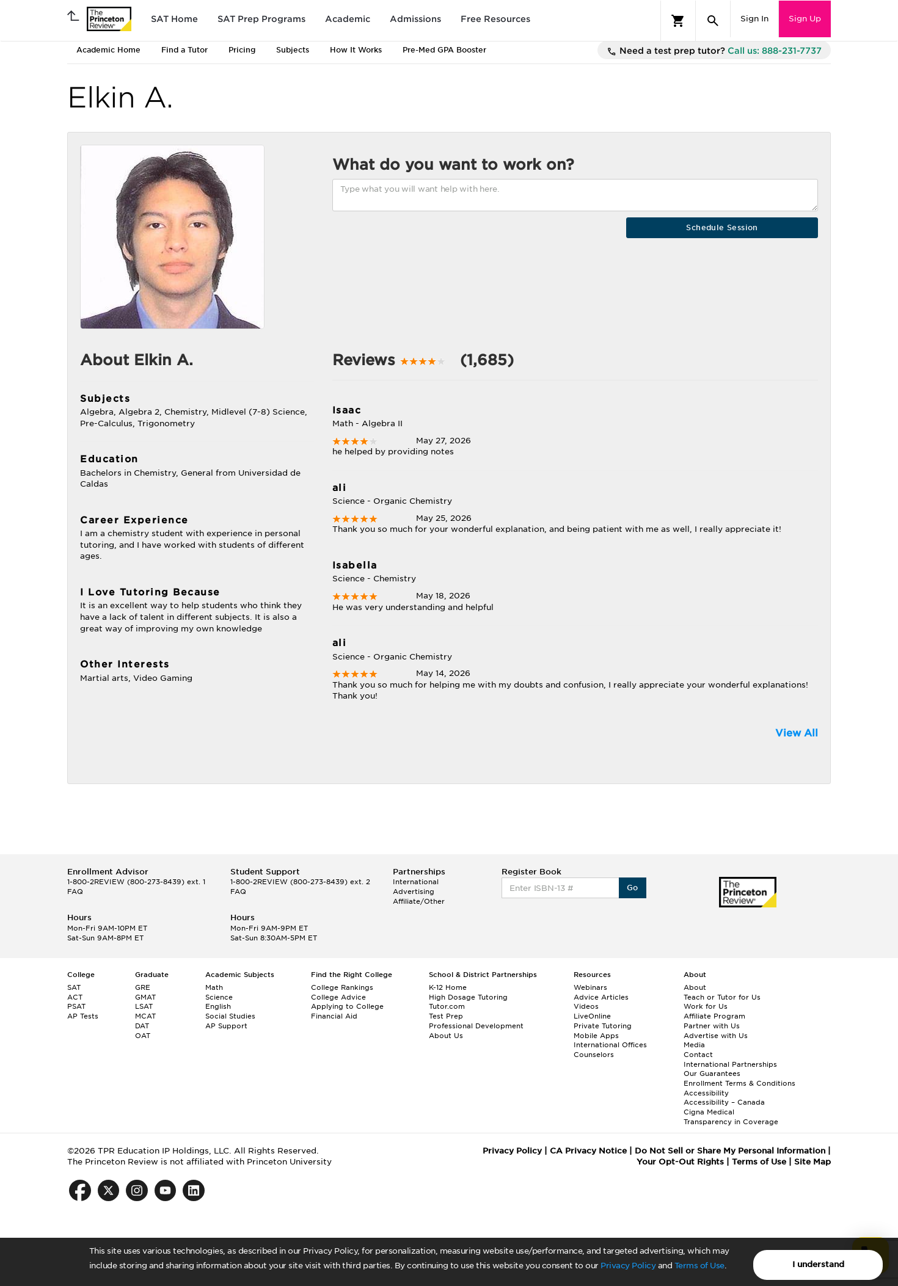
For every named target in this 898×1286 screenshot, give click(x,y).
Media (694, 1045)
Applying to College (347, 1006)
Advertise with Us (716, 1035)
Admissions (415, 19)
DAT (142, 1026)
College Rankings (342, 987)
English (218, 1006)
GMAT (145, 997)
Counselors (594, 1054)
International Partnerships (730, 1064)
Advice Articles (601, 997)
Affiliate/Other (419, 901)
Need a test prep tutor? (714, 51)
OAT (142, 1035)
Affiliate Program (714, 1016)
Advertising (413, 891)
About (695, 987)
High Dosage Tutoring (468, 997)
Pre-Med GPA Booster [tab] (444, 49)
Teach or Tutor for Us (722, 997)
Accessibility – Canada (724, 1102)
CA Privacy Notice (588, 1150)
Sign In (754, 18)
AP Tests (82, 1016)
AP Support (226, 1026)
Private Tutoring (603, 1026)
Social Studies (230, 1016)
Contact (698, 1054)
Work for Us (706, 1006)
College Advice (338, 997)
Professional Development (476, 1026)
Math (214, 987)
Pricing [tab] (241, 49)
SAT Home (174, 19)
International (416, 881)
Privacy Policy (627, 1265)
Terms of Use (699, 1265)
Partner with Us (712, 1026)
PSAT (76, 1006)
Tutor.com (447, 1006)
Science (219, 997)
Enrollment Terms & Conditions (739, 1083)
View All (796, 733)
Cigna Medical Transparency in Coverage (731, 1117)
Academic (347, 19)
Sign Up (805, 18)
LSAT (144, 1006)
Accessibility (706, 1093)
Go (632, 887)
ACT (74, 997)
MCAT (145, 1016)
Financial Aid (334, 1016)
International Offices (610, 1045)
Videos (586, 1006)
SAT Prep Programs (261, 19)
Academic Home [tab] (108, 49)
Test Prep (446, 1016)
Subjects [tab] (292, 49)
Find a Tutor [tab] (184, 49)
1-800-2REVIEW (136, 881)
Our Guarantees (712, 1073)
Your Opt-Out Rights (680, 1161)
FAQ (75, 891)
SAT (74, 987)
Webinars (590, 987)
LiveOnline (592, 1016)
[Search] (713, 21)
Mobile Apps (596, 1035)
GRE (142, 987)
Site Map (812, 1161)
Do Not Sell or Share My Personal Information (730, 1150)
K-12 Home (448, 987)
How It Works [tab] (356, 49)
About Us (446, 1035)
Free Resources (495, 19)
